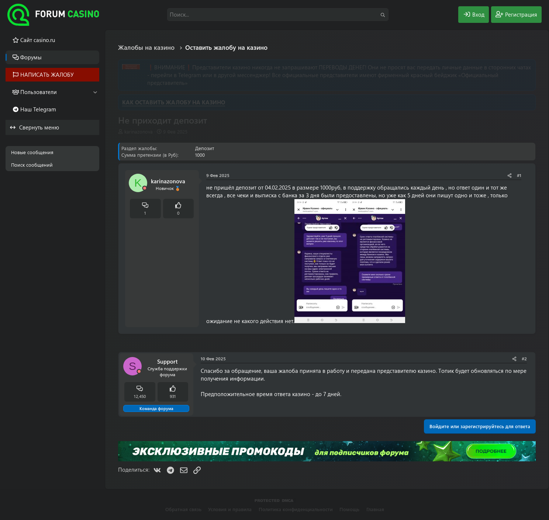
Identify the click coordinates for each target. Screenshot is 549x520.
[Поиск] (278, 14)
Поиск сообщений (32, 165)
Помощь (349, 509)
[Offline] (144, 188)
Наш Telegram (38, 109)
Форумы (31, 57)
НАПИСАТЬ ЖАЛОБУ (47, 74)
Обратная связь (183, 509)
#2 (524, 358)
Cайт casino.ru (37, 40)
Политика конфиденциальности (296, 509)
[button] (95, 92)
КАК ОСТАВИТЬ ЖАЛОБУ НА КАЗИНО (173, 102)
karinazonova (138, 131)
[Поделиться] (509, 175)
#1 (519, 175)
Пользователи (38, 92)
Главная (375, 509)
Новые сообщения (32, 152)
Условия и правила (230, 509)
